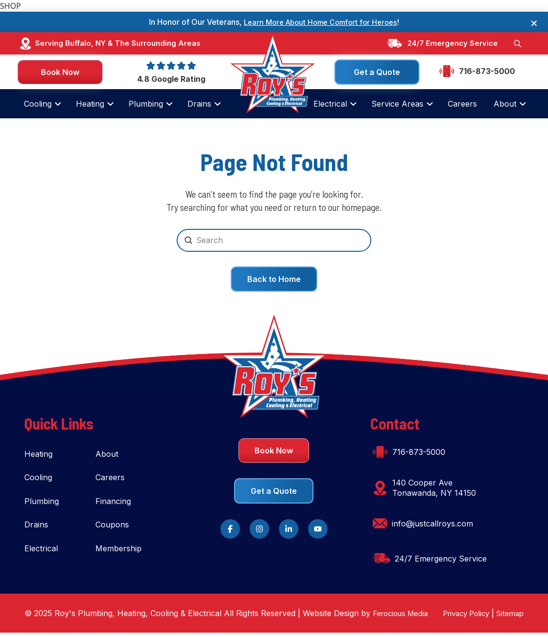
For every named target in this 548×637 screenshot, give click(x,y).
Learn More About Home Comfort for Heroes (320, 22)
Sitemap (509, 617)
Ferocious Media (403, 617)
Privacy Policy (460, 617)
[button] (517, 44)
